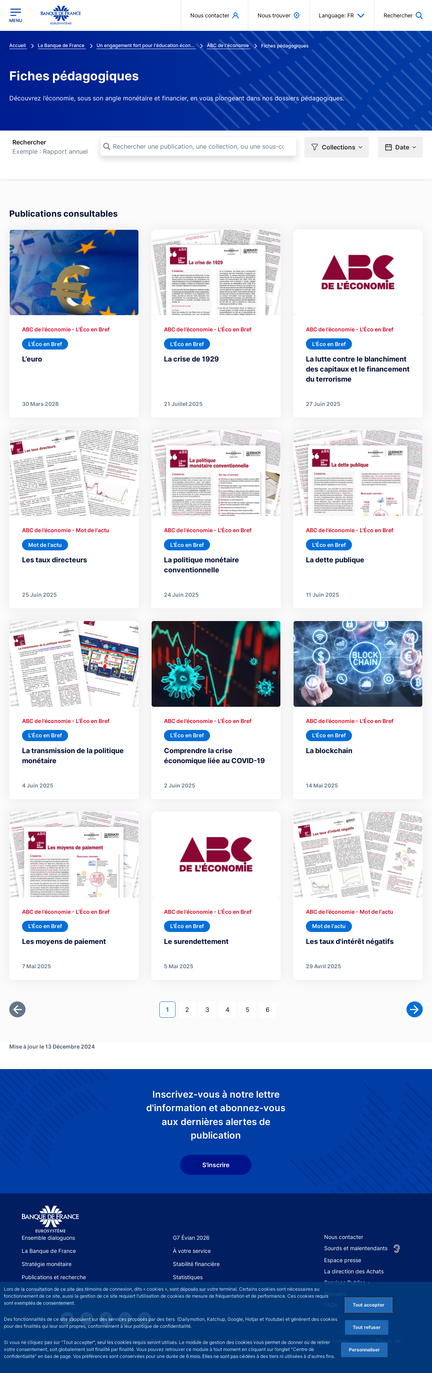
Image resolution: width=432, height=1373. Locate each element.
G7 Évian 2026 (191, 1237)
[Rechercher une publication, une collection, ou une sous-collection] (198, 146)
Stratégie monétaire (47, 1264)
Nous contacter (343, 1237)
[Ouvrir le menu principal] (15, 15)
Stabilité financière (196, 1264)
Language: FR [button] (342, 15)
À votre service (192, 1250)
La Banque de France (49, 1250)
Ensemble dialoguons (48, 1237)
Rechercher (29, 142)
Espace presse (342, 1260)
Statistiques (188, 1277)
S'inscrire (215, 1165)
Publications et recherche (54, 1277)
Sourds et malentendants (356, 1248)
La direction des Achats (354, 1271)
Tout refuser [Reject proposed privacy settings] (367, 1327)
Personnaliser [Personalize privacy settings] (364, 1350)
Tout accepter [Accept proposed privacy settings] (368, 1305)
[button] (336, 147)
